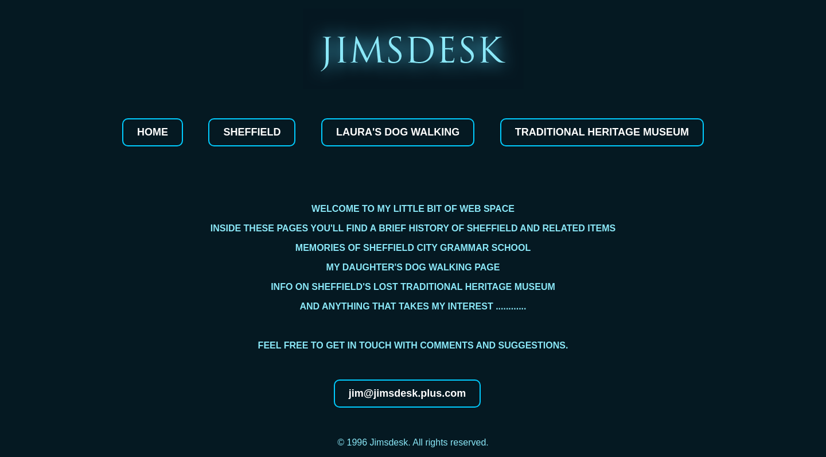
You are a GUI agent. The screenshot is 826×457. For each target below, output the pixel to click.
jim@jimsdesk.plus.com (407, 393)
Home (152, 132)
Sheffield (251, 132)
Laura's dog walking (397, 132)
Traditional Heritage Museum (602, 132)
